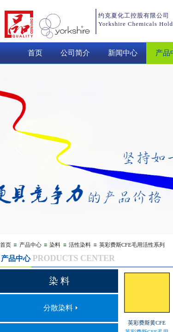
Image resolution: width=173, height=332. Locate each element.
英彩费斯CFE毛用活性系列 (132, 245)
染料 (54, 245)
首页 (35, 53)
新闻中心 (122, 53)
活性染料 (80, 245)
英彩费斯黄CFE (147, 323)
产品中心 (30, 245)
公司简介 (75, 53)
